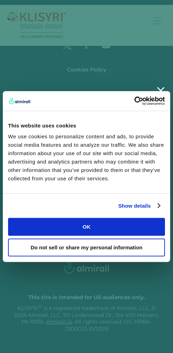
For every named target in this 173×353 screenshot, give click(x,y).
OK (87, 227)
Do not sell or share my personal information (86, 247)
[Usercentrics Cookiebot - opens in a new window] (134, 100)
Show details (134, 206)
